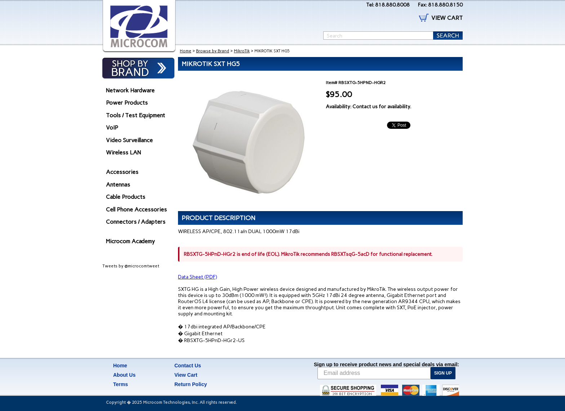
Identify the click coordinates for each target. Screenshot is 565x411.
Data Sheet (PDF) (197, 277)
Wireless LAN (123, 152)
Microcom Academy (130, 241)
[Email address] (374, 373)
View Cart (185, 375)
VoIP (112, 127)
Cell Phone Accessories (136, 209)
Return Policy (190, 384)
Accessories (122, 172)
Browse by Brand (212, 51)
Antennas (118, 184)
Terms (120, 384)
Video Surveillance (129, 140)
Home (185, 51)
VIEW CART (447, 17)
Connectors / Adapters (135, 221)
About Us (124, 375)
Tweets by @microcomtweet (130, 265)
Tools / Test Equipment (135, 115)
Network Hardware (130, 90)
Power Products (127, 102)
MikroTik (242, 51)
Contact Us (187, 365)
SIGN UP (443, 373)
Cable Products (125, 196)
